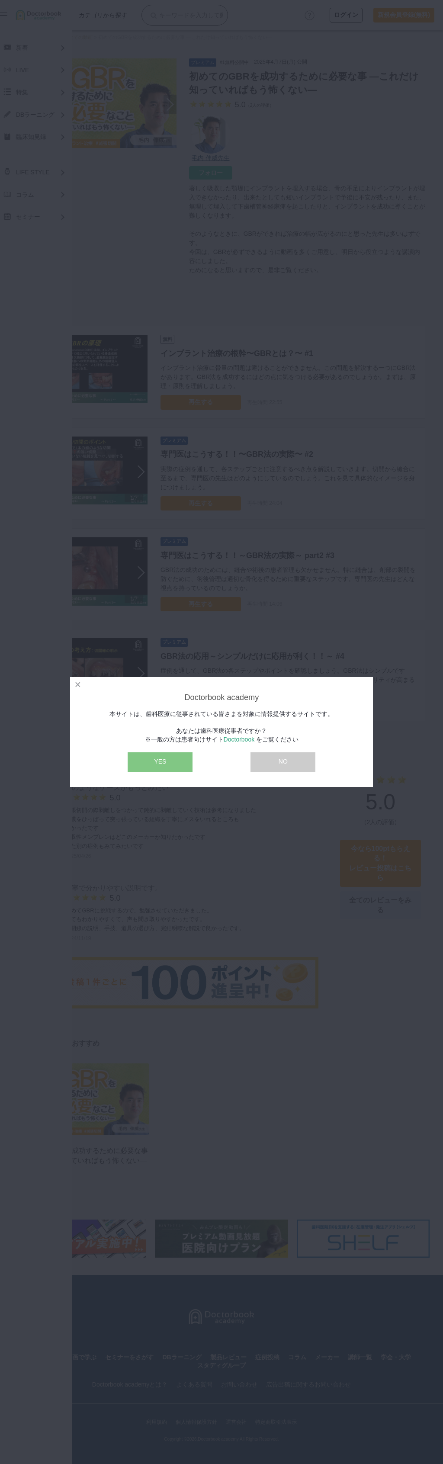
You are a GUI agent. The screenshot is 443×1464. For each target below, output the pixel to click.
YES (160, 761)
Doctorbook (239, 739)
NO (283, 761)
